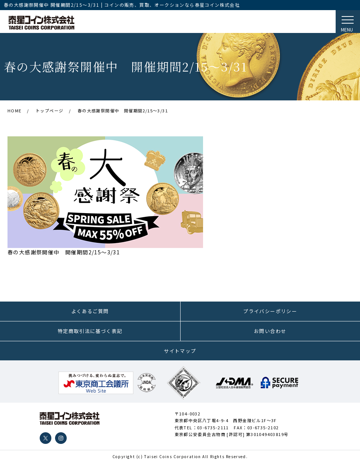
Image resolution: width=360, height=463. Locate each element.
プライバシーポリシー (270, 311)
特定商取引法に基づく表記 (90, 331)
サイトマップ (180, 350)
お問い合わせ (270, 331)
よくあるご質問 (90, 311)
